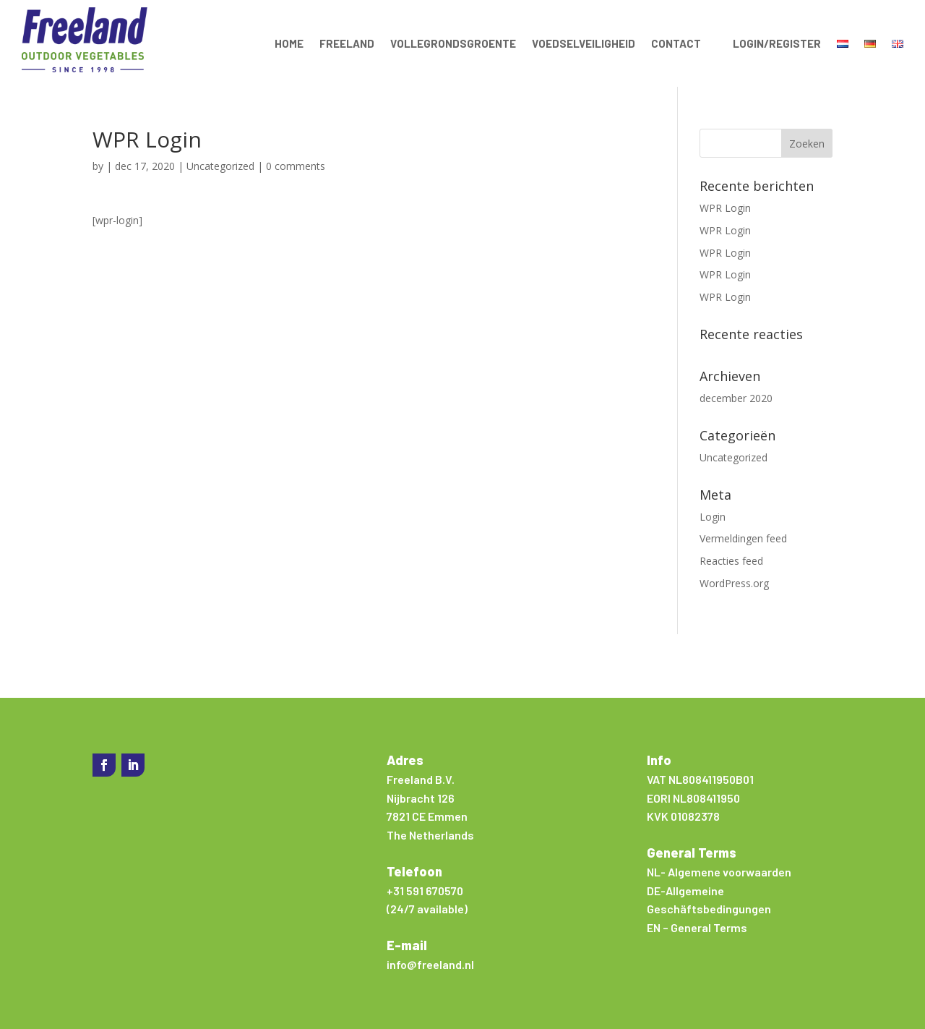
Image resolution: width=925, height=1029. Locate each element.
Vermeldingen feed (743, 538)
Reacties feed (731, 561)
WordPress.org (734, 583)
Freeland (346, 43)
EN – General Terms (697, 927)
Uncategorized (220, 166)
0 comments (295, 166)
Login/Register (777, 43)
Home (289, 43)
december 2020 (736, 398)
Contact (676, 43)
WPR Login (725, 208)
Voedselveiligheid (583, 43)
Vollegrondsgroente (453, 43)
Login (713, 517)
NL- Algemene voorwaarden (719, 872)
